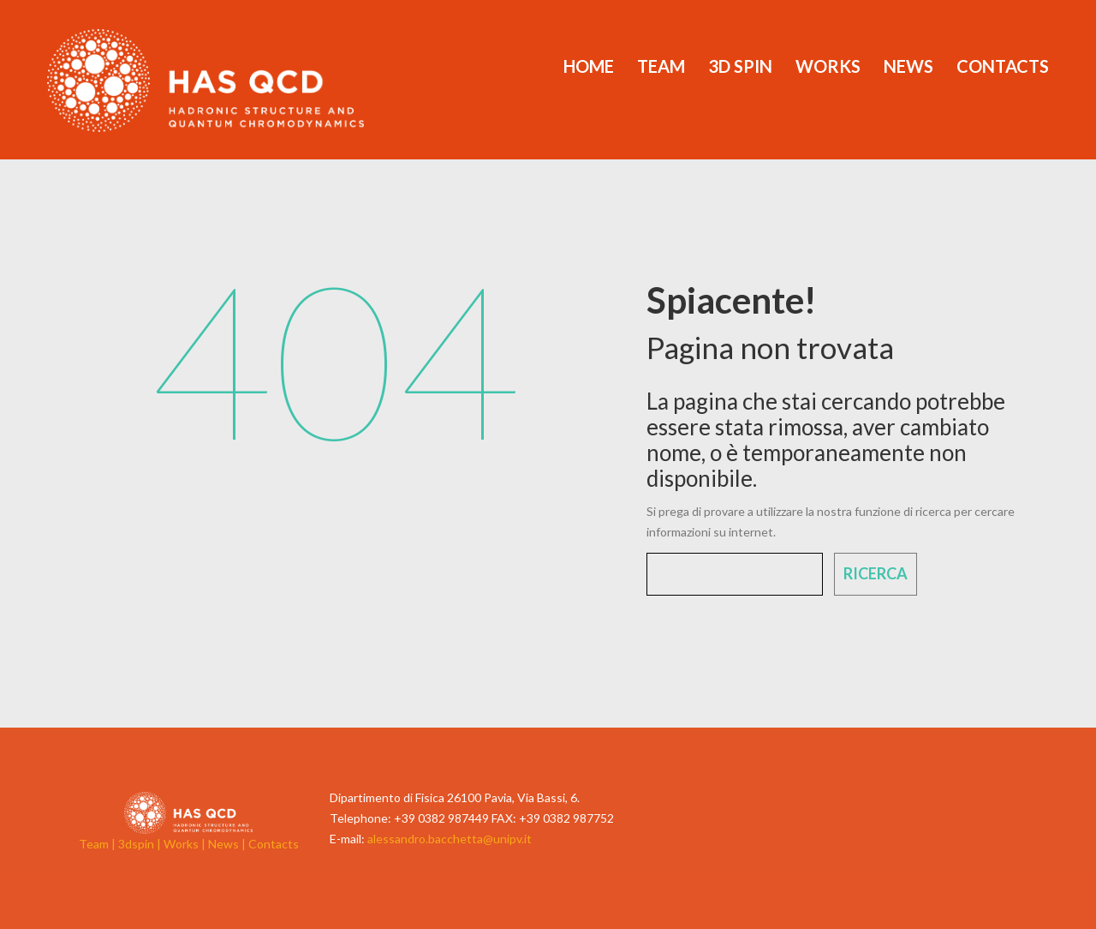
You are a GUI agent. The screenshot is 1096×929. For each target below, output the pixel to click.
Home (588, 66)
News (908, 66)
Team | (98, 843)
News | (228, 843)
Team (661, 66)
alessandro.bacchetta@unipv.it (449, 838)
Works (828, 66)
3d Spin (740, 66)
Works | (186, 843)
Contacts (1002, 66)
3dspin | (141, 843)
